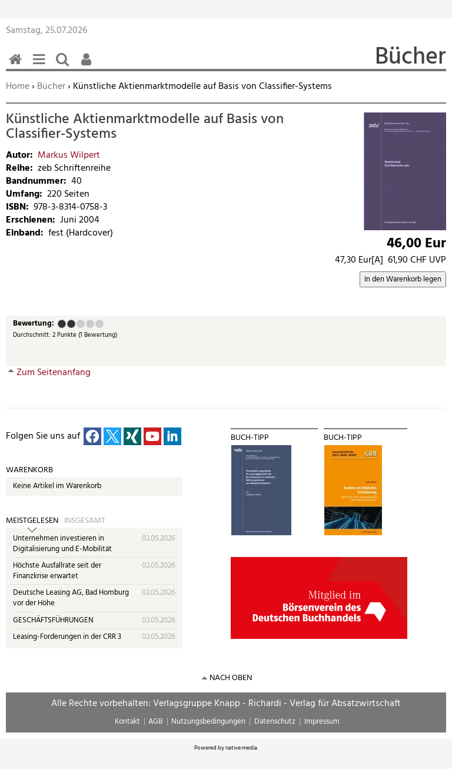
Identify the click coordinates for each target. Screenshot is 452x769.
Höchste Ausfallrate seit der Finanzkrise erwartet (57, 570)
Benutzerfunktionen (88, 65)
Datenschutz (274, 721)
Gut (90, 324)
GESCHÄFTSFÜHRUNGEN (53, 620)
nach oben (231, 678)
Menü (41, 65)
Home (17, 86)
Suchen (64, 65)
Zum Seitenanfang (53, 372)
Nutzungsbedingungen (208, 721)
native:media (241, 748)
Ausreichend (71, 324)
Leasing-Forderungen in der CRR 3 (67, 637)
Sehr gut (99, 324)
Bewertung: (33, 324)
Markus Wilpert (69, 155)
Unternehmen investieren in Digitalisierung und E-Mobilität (62, 543)
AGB (155, 721)
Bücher (51, 86)
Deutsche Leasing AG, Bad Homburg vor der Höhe (71, 597)
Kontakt (127, 721)
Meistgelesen (32, 521)
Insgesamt (84, 521)
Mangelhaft (62, 324)
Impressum (322, 721)
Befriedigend (80, 324)
